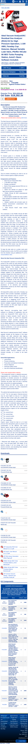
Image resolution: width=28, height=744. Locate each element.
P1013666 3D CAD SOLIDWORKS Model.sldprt (8, 484)
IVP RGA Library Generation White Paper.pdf (10, 557)
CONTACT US (23, 715)
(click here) (24, 117)
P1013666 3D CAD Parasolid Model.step (6, 488)
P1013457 (4, 649)
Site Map (3, 728)
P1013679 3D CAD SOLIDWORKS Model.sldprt (8, 501)
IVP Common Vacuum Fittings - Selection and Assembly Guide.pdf (9, 575)
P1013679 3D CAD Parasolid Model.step (6, 506)
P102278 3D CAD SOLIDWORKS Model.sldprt (8, 518)
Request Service (5, 717)
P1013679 (4, 671)
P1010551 (4, 628)
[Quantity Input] (2, 99)
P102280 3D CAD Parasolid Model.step (8, 541)
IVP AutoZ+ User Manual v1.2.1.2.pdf (10, 552)
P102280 (4, 704)
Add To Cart (11, 99)
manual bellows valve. (6, 254)
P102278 (4, 698)
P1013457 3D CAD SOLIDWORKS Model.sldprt (8, 466)
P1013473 (4, 661)
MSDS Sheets (14, 727)
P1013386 (4, 638)
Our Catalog (4, 723)
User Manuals (14, 723)
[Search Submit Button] (26, 4)
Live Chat (22, 741)
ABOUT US (4, 715)
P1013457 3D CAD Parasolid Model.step (6, 471)
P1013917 (4, 690)
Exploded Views (14, 725)
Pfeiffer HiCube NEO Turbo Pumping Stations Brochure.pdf (10, 569)
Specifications (14, 721)
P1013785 (4, 681)
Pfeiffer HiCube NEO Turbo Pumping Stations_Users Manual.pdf (10, 562)
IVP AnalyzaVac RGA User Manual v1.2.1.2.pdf (10, 547)
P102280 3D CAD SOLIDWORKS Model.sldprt (8, 536)
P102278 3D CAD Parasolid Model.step (8, 523)
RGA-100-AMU (5, 7)
